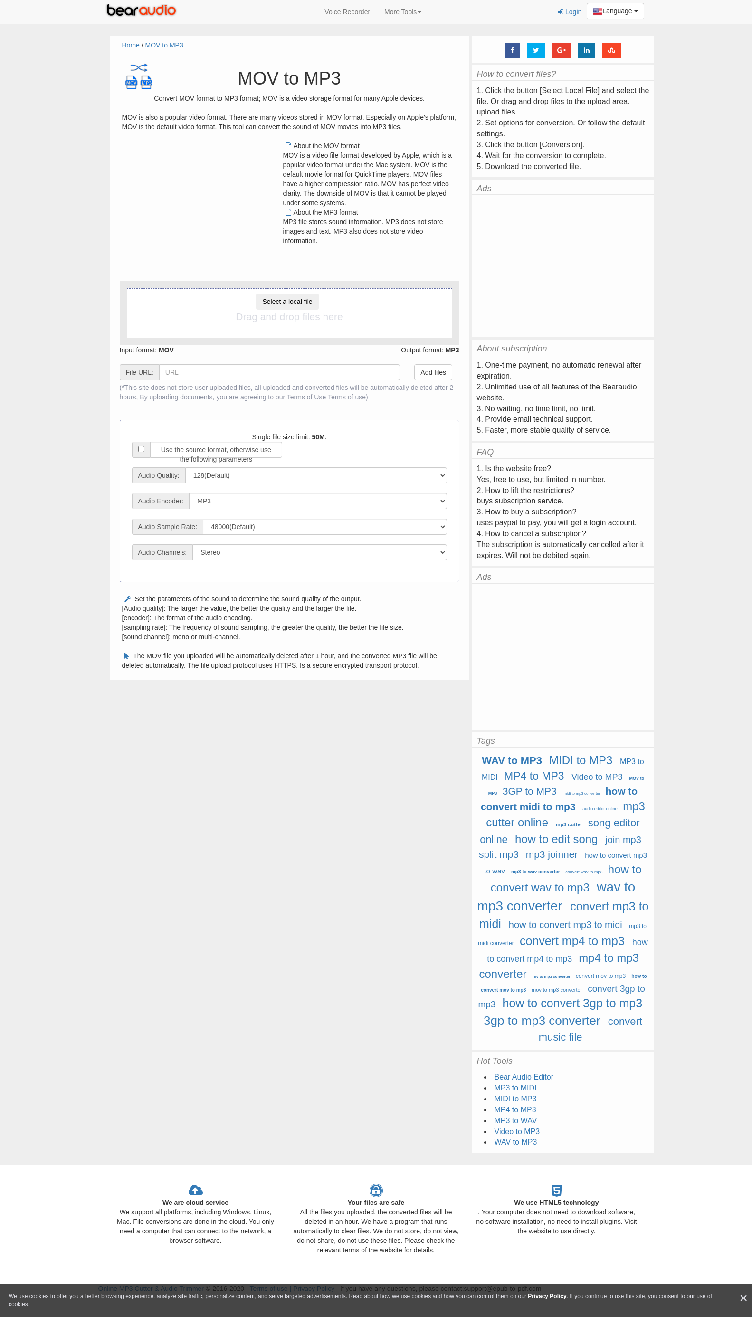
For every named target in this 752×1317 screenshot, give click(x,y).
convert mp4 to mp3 (572, 940)
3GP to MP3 (530, 791)
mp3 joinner (552, 854)
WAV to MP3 (512, 761)
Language (615, 11)
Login (569, 12)
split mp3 (499, 854)
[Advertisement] (202, 207)
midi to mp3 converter (581, 793)
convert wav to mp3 (583, 872)
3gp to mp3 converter (542, 1021)
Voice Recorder (347, 12)
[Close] (743, 1298)
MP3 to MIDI (516, 1088)
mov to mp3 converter (557, 990)
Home (131, 45)
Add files (433, 372)
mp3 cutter (569, 824)
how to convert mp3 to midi (565, 924)
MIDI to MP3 (580, 760)
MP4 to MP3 (534, 776)
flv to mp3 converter (552, 977)
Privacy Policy (547, 1296)
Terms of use (347, 397)
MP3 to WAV (516, 1121)
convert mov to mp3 (601, 976)
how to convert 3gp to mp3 (573, 1003)
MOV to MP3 (164, 45)
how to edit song (556, 839)
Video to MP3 (597, 777)
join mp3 (623, 839)
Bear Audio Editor (524, 1077)
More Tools (402, 12)
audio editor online (600, 808)
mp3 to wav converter (535, 871)
